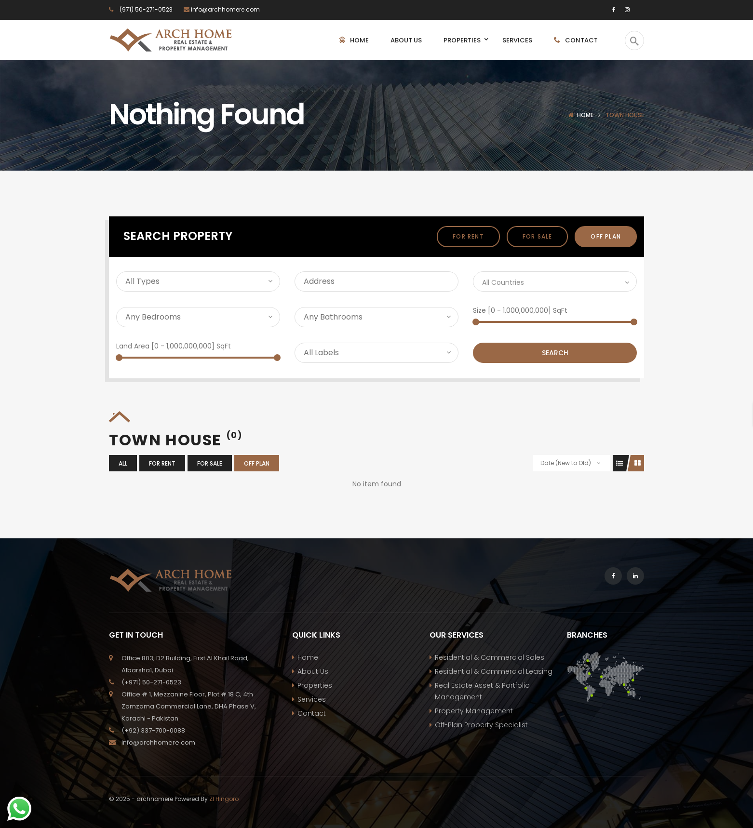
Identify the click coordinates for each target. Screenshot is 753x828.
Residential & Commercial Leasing (493, 671)
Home (585, 115)
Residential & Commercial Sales (489, 657)
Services (311, 699)
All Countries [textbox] (503, 282)
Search (555, 353)
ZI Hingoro (224, 799)
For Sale (537, 236)
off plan (606, 236)
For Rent (468, 236)
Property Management (474, 711)
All (123, 463)
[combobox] (555, 281)
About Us (312, 671)
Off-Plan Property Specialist (481, 725)
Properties (314, 685)
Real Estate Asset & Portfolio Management (482, 691)
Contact (311, 713)
